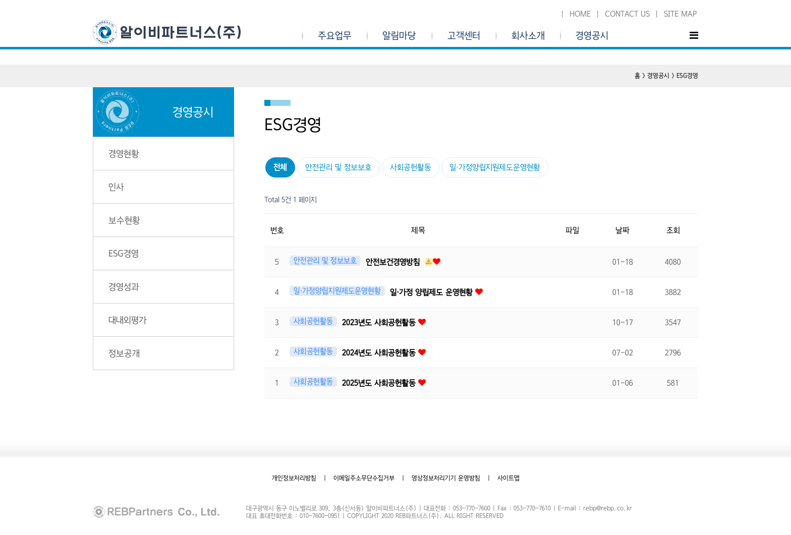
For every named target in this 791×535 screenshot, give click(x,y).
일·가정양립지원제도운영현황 (494, 167)
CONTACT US (627, 14)
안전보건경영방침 (394, 262)
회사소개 (528, 35)
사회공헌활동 (410, 167)
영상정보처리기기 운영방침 (446, 478)
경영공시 (592, 35)
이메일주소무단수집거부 (363, 478)
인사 (116, 187)
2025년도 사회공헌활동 (380, 383)
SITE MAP (680, 14)
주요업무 (335, 35)
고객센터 (463, 35)
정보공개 (124, 353)
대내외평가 (127, 320)
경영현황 (123, 153)
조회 (673, 230)
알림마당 (399, 35)
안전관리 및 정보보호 (338, 167)
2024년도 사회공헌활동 (380, 352)
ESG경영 (123, 253)
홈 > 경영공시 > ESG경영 (666, 76)
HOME (580, 14)
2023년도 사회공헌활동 (380, 322)
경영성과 (123, 286)
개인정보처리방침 (294, 478)
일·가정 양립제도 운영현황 (432, 292)
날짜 (622, 230)
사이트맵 (508, 478)
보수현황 (124, 220)
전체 (280, 167)
